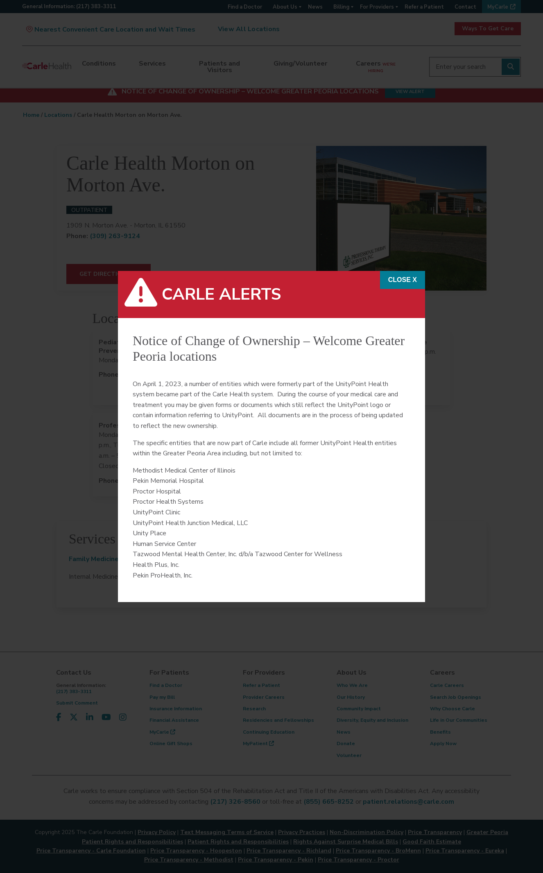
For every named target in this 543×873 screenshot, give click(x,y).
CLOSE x (402, 279)
